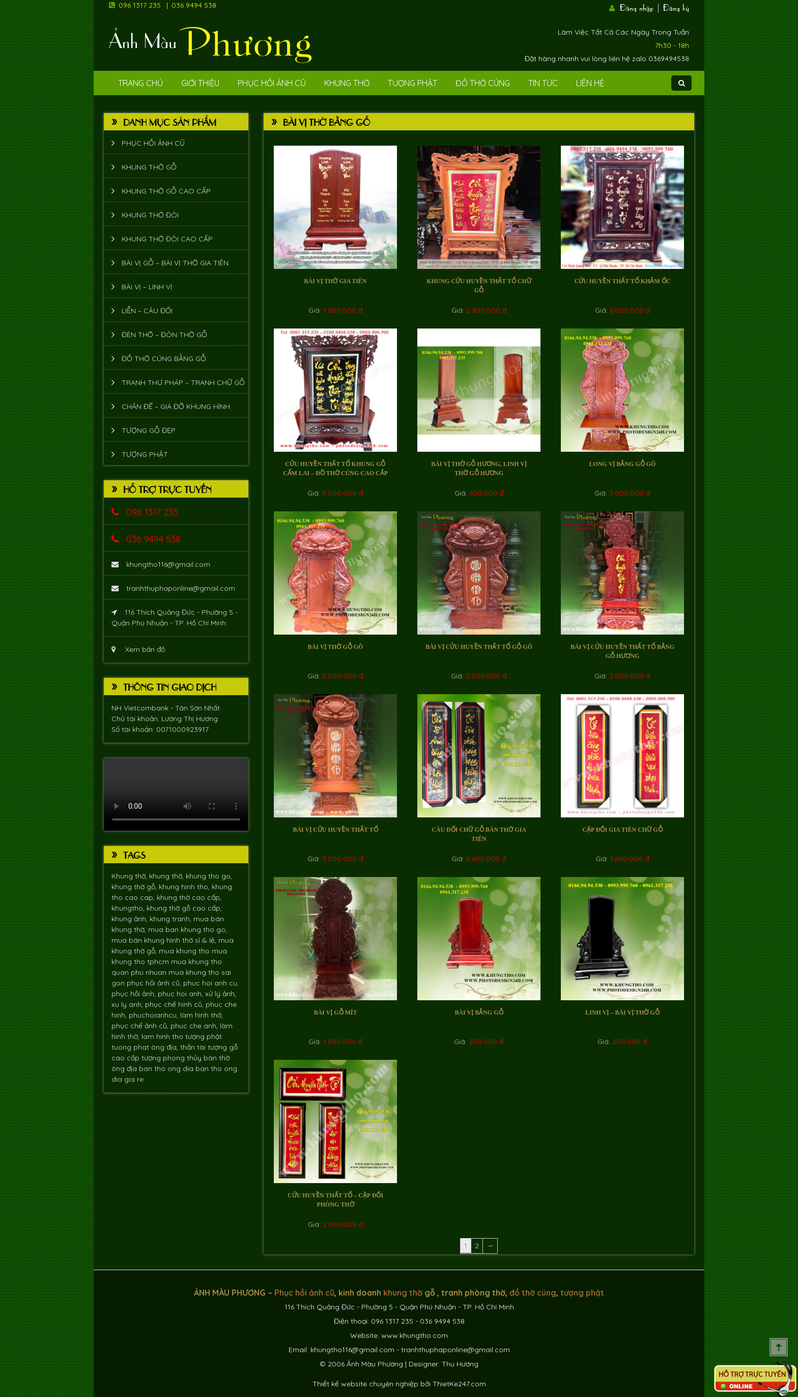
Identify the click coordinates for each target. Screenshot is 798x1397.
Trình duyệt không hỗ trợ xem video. (176, 794)
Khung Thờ (346, 83)
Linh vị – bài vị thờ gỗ (622, 1012)
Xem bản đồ (138, 649)
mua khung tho (185, 950)
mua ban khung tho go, (187, 929)
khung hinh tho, (185, 886)
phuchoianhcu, (154, 1015)
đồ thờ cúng (532, 1293)
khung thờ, (167, 876)
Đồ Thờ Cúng (482, 83)
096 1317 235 (140, 5)
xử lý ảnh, (220, 993)
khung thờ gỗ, (135, 886)
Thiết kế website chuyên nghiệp (365, 1383)
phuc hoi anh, (181, 993)
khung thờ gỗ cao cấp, (184, 908)
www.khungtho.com (414, 1335)
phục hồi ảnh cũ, (155, 983)
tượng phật (203, 1036)
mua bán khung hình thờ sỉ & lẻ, (164, 940)
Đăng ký (676, 7)
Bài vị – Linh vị (147, 286)
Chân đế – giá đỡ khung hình (176, 406)
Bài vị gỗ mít (335, 1012)
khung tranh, (171, 918)
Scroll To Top (779, 1347)
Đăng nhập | (640, 7)
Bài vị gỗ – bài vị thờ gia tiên (175, 262)
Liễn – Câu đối (147, 310)
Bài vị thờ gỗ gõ (335, 646)
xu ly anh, (128, 1004)
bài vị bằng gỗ (478, 1012)
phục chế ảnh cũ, (140, 1025)
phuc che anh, (195, 1025)
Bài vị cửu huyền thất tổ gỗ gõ (478, 646)
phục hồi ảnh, (134, 993)
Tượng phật (412, 83)
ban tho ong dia (167, 1068)
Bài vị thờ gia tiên (335, 281)
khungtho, (129, 908)
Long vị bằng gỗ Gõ (622, 464)
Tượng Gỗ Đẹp (149, 430)
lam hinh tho (163, 1036)
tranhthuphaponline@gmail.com (173, 588)
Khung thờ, (130, 876)
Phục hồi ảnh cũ (272, 83)
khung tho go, (209, 876)
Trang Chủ (140, 83)
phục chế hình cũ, (175, 1004)
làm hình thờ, (201, 1015)
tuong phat (131, 1047)
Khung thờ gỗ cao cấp (166, 191)
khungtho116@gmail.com (160, 564)
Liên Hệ (590, 83)
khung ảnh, (130, 918)
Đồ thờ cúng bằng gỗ (164, 358)
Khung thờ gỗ (149, 167)
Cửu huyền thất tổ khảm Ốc (622, 281)
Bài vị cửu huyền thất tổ (335, 829)
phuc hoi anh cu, (211, 983)
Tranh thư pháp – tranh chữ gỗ (183, 382)
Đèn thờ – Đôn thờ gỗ (164, 334)
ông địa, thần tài (179, 1047)
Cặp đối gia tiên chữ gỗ (622, 829)
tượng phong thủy (172, 1057)
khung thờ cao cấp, (189, 897)
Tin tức (543, 83)
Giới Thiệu (200, 83)
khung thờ (402, 1293)
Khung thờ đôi (150, 215)
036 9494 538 (194, 5)
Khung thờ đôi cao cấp (167, 238)
